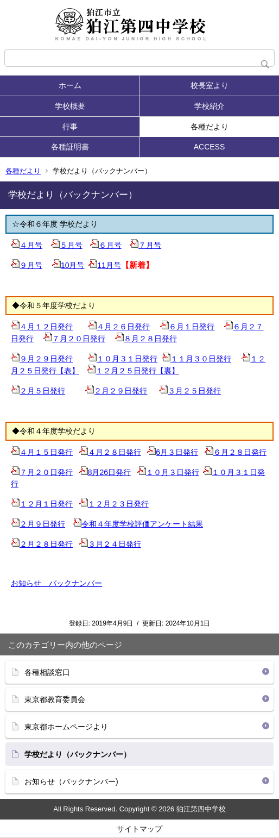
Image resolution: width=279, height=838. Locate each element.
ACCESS (209, 146)
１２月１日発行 (42, 503)
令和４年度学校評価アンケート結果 (138, 524)
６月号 (106, 245)
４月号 (26, 245)
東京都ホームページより (66, 726)
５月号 (67, 245)
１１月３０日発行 (196, 358)
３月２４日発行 (110, 544)
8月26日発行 (105, 472)
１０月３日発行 (168, 472)
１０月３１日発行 (122, 358)
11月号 (104, 265)
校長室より (210, 85)
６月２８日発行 (236, 452)
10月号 (68, 265)
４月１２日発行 (42, 326)
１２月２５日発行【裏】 (133, 370)
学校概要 (70, 106)
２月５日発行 (38, 390)
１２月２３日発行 (114, 503)
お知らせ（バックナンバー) (71, 781)
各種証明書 (70, 146)
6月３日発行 (172, 452)
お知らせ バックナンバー (56, 583)
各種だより (210, 126)
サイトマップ (139, 828)
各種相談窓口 (47, 672)
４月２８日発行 (110, 452)
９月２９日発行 (42, 358)
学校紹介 (209, 106)
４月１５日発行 (42, 452)
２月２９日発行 (116, 390)
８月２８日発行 (146, 338)
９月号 (26, 265)
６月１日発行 (187, 326)
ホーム (70, 85)
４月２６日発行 (119, 326)
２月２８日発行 (42, 544)
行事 (70, 126)
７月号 (145, 245)
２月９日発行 (38, 524)
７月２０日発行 (74, 338)
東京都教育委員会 (54, 699)
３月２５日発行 (190, 390)
